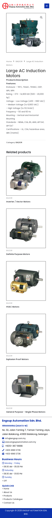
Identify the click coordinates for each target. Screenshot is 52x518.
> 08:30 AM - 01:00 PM (12, 473)
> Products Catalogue (12, 499)
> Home (5, 488)
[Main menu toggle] (46, 5)
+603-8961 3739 (13, 450)
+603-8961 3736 (13, 453)
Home (9, 61)
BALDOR (19, 61)
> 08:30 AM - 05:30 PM (12, 466)
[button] (41, 17)
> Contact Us (8, 503)
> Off (4, 480)
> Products (7, 495)
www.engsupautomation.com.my (20, 442)
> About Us (7, 492)
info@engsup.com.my (15, 438)
